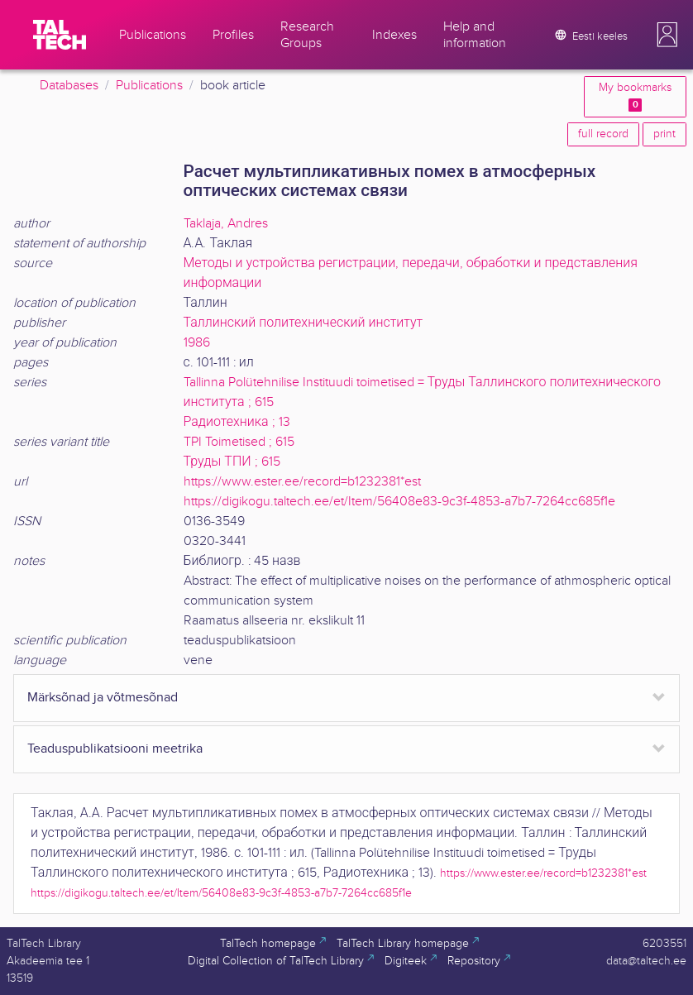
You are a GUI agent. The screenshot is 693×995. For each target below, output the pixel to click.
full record (603, 134)
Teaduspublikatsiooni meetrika (115, 749)
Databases (69, 85)
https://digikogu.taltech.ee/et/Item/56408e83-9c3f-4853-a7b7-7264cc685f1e (399, 501)
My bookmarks (635, 96)
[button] (667, 34)
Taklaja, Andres (226, 224)
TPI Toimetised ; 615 (239, 442)
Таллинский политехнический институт (303, 323)
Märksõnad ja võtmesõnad (102, 698)
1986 (197, 343)
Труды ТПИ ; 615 (232, 462)
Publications (149, 85)
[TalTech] (59, 34)
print (664, 134)
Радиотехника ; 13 (237, 422)
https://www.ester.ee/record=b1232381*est (302, 482)
